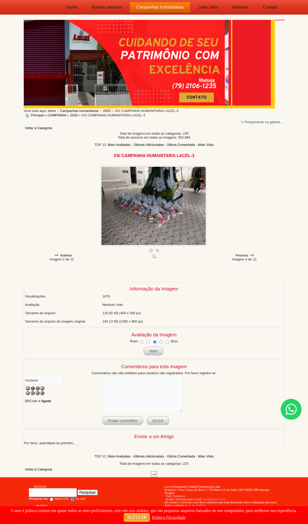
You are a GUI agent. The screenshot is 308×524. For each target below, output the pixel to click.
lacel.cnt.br (49, 498)
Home (71, 7)
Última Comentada (181, 145)
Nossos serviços (107, 7)
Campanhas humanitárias (160, 7)
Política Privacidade (168, 517)
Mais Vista (206, 145)
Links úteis (208, 7)
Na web (78, 498)
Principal (37, 115)
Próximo (242, 255)
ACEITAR (137, 517)
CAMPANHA (56, 115)
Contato (270, 7)
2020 (74, 115)
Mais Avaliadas (119, 145)
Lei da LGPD (195, 505)
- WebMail (40, 505)
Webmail (240, 7)
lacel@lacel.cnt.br (214, 499)
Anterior (66, 255)
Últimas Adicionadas (149, 145)
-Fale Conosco (175, 496)
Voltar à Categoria (38, 128)
